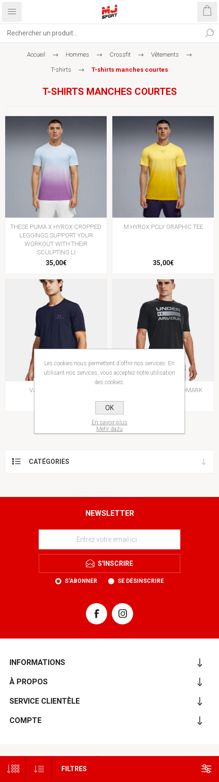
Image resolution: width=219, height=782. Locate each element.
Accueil (36, 54)
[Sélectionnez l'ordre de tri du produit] (39, 769)
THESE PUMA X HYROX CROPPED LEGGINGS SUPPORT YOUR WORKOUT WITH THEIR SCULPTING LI (55, 239)
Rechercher (209, 33)
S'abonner (81, 581)
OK (109, 408)
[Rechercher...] (100, 33)
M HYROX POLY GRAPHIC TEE (163, 226)
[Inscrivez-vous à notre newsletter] (109, 539)
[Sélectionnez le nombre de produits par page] (13, 769)
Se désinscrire (141, 581)
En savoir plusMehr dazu (109, 425)
